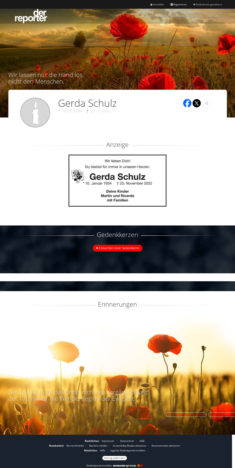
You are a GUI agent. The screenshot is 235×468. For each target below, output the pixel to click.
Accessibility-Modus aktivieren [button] (129, 445)
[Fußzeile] (114, 449)
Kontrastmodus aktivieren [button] (166, 445)
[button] (206, 103)
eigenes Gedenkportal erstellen (127, 450)
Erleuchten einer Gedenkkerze (117, 248)
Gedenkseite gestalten (207, 4)
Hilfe (102, 450)
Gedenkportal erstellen (114, 465)
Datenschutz (127, 441)
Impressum (108, 441)
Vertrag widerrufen (114, 458)
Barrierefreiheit (75, 445)
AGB (141, 441)
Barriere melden (98, 445)
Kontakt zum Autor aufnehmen (186, 414)
